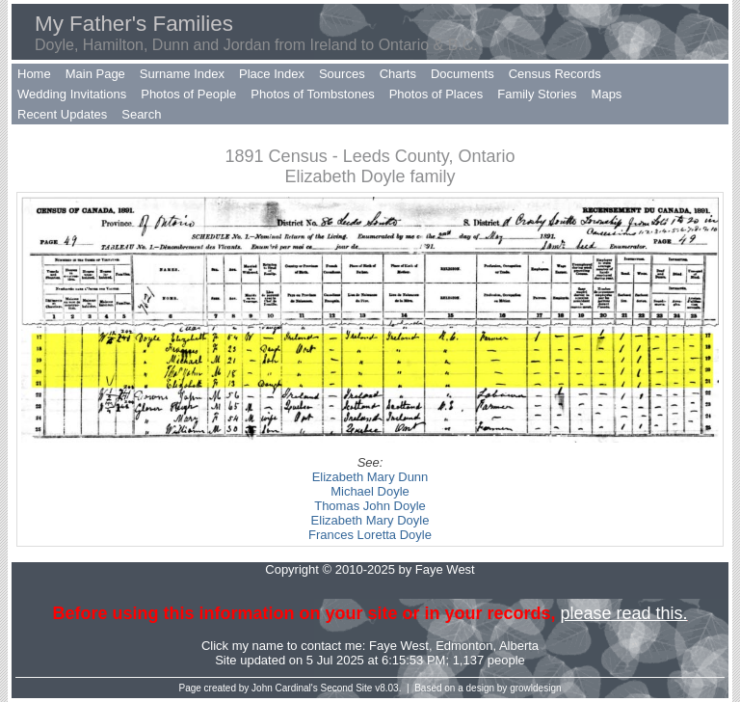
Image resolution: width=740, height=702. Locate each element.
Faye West (399, 645)
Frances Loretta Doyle (370, 534)
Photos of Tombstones (312, 94)
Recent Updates (62, 114)
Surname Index (182, 74)
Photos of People (188, 94)
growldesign (535, 688)
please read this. (623, 613)
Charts (398, 74)
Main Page (95, 74)
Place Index (271, 74)
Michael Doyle (370, 491)
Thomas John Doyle (370, 506)
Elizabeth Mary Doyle (370, 520)
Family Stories (536, 94)
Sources (342, 74)
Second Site (347, 688)
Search (141, 114)
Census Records (555, 74)
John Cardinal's (284, 688)
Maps (607, 94)
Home (34, 74)
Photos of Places (436, 94)
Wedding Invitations (71, 94)
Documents (462, 74)
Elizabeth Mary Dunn (370, 477)
